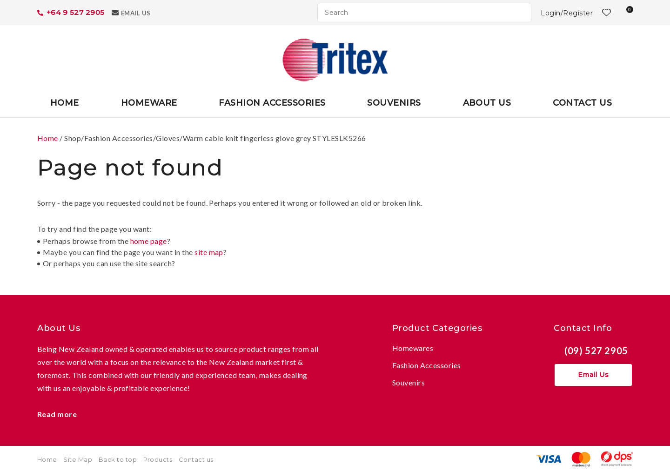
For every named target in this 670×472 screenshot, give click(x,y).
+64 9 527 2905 (76, 12)
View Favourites (605, 12)
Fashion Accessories (272, 103)
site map (208, 252)
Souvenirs (394, 103)
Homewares (412, 348)
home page (148, 240)
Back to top (118, 459)
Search (520, 12)
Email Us (136, 13)
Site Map (77, 459)
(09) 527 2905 (596, 350)
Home (64, 103)
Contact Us (582, 103)
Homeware (149, 103)
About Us (487, 103)
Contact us (196, 459)
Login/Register (567, 13)
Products (158, 459)
